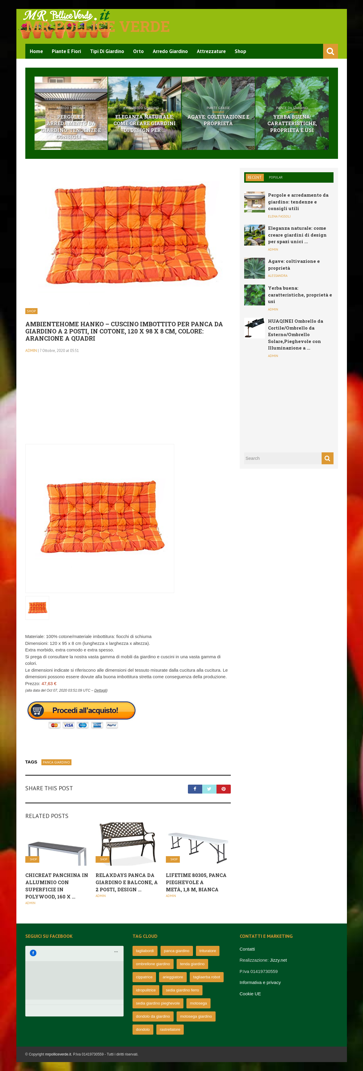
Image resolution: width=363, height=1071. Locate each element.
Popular (276, 177)
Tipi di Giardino (107, 51)
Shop (240, 51)
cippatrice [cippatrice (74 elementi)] (144, 977)
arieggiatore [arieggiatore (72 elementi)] (173, 977)
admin (31, 350)
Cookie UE (250, 993)
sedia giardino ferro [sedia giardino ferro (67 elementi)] (182, 990)
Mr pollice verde (97, 26)
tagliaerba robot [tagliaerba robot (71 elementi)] (206, 977)
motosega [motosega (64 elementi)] (198, 1003)
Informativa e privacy (260, 982)
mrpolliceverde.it (58, 1054)
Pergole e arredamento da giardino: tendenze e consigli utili (298, 201)
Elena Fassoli (279, 216)
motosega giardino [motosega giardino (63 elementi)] (196, 1016)
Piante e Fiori (66, 51)
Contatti (247, 949)
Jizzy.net (278, 960)
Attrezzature (211, 51)
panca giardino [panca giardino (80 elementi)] (176, 951)
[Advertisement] (128, 402)
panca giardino (56, 762)
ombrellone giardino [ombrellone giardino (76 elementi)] (153, 964)
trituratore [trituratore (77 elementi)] (208, 951)
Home (36, 51)
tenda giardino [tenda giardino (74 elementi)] (192, 964)
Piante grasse (218, 108)
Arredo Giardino (170, 51)
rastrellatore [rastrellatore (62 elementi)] (170, 1029)
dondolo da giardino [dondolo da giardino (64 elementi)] (153, 1016)
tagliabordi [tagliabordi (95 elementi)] (145, 951)
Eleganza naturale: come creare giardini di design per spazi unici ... (297, 234)
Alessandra (277, 276)
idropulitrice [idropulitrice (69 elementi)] (146, 990)
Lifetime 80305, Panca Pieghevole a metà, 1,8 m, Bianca (196, 882)
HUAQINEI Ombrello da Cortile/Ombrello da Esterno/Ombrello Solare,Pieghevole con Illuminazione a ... (295, 334)
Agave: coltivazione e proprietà (218, 120)
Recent (255, 177)
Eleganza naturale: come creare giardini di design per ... (144, 123)
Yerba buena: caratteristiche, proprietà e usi (292, 123)
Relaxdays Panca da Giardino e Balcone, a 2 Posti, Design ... (127, 882)
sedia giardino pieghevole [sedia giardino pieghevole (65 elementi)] (158, 1003)
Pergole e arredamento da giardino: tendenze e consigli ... (71, 127)
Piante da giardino (292, 108)
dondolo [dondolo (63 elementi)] (143, 1029)
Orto (138, 51)
